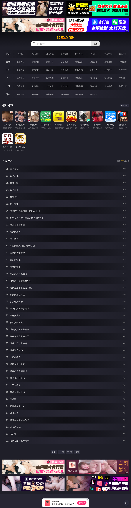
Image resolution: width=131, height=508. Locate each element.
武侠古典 (64, 86)
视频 (8, 61)
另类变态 (123, 70)
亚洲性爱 (20, 70)
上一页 (61, 452)
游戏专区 (64, 53)
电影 (8, 69)
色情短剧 (93, 94)
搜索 (96, 43)
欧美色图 (50, 78)
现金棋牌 (108, 53)
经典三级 (93, 70)
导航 (8, 94)
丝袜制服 (93, 62)
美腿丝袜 (79, 78)
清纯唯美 (93, 78)
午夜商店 (35, 94)
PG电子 (21, 53)
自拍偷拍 (35, 62)
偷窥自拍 (20, 78)
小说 (8, 86)
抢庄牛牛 (123, 53)
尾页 (77, 452)
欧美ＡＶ (50, 62)
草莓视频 (50, 94)
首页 (53, 452)
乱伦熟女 (108, 70)
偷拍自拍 (35, 70)
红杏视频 (79, 94)
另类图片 (123, 78)
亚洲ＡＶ (20, 62)
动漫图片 (64, 78)
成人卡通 (50, 70)
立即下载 (82, 503)
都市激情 (20, 86)
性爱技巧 (123, 86)
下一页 (69, 452)
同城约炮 (20, 94)
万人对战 (50, 53)
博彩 (8, 53)
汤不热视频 (64, 94)
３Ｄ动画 (64, 62)
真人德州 (35, 53)
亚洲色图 (35, 78)
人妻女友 (50, 86)
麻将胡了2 (79, 53)
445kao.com (65, 37)
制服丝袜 (79, 70)
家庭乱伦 (35, 86)
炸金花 (93, 53)
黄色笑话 (108, 86)
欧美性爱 (64, 70)
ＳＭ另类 (123, 62)
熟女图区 (108, 78)
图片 (8, 78)
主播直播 (108, 62)
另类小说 (93, 86)
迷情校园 (79, 86)
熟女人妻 (79, 62)
